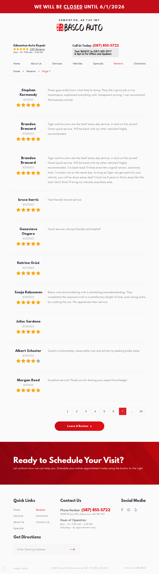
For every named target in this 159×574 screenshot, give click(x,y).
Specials (98, 63)
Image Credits (20, 568)
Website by (135, 568)
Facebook (122, 510)
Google (128, 510)
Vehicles (77, 63)
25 (141, 411)
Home (16, 63)
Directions (140, 63)
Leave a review (77, 426)
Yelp (135, 510)
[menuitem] (16, 64)
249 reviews (37, 49)
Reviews (118, 63)
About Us (36, 63)
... (132, 411)
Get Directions (27, 537)
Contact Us (42, 522)
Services (57, 63)
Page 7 (46, 71)
